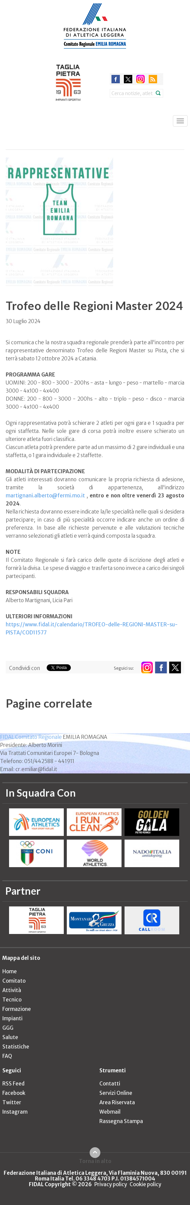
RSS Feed (13, 1083)
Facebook (13, 1093)
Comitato (14, 981)
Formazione (16, 1009)
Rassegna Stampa (121, 1121)
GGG (7, 1028)
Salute (10, 1037)
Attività (11, 990)
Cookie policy (145, 1184)
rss (153, 79)
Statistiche (15, 1046)
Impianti (12, 1018)
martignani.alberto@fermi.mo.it (45, 495)
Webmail (110, 1112)
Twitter (11, 1102)
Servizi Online (115, 1093)
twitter (128, 79)
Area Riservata (117, 1102)
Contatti (109, 1083)
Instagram (15, 1112)
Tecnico (11, 999)
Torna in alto (95, 1161)
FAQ (7, 1056)
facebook (115, 79)
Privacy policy (110, 1184)
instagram (140, 79)
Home (9, 971)
